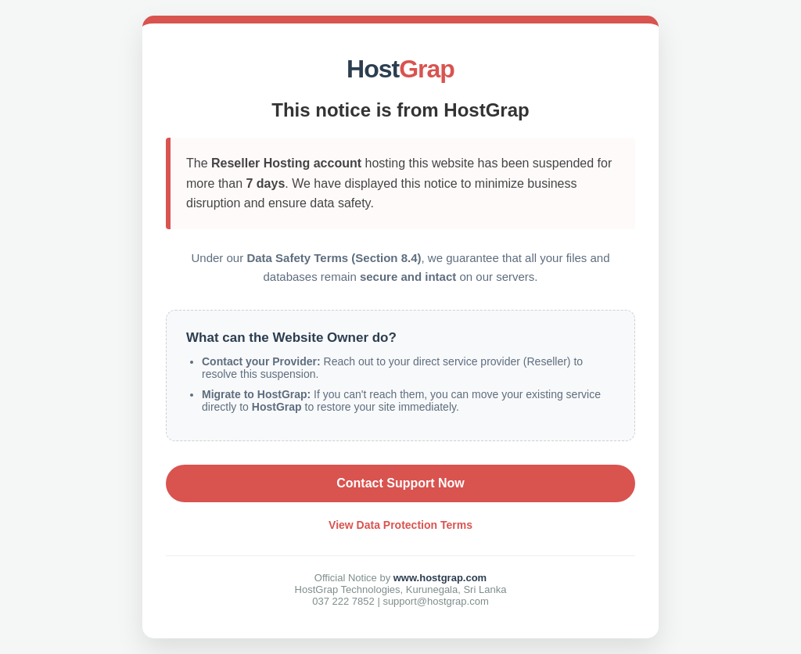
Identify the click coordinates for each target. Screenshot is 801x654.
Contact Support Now (400, 483)
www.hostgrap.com (440, 578)
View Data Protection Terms (400, 525)
